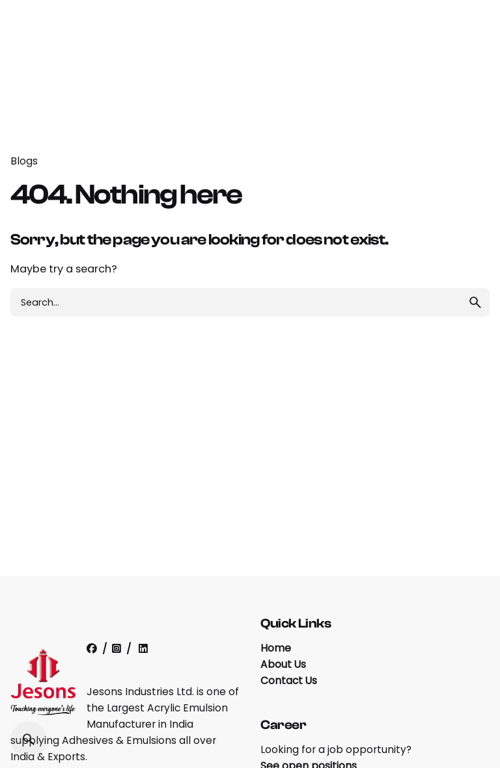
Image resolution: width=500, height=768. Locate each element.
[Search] (28, 739)
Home (275, 648)
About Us (283, 664)
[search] (475, 302)
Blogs (24, 161)
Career (283, 724)
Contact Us (288, 680)
